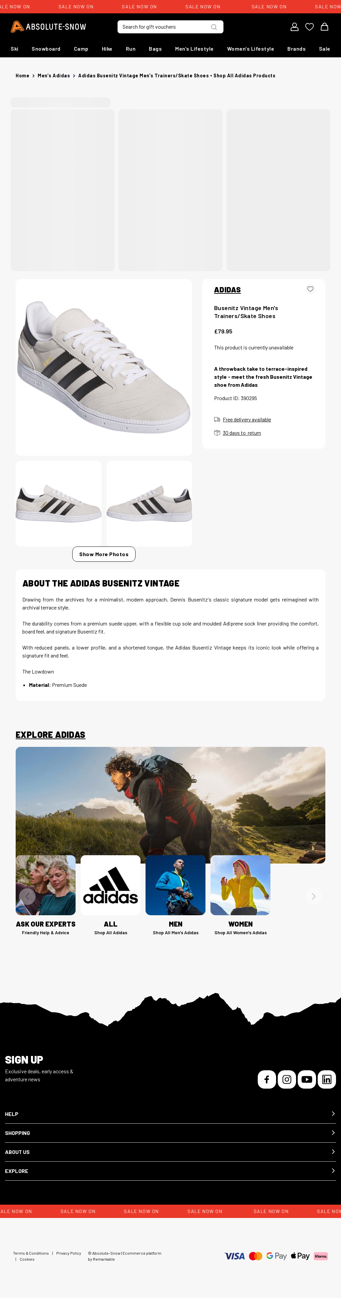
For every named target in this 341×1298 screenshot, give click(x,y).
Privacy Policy (68, 1253)
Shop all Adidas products (244, 75)
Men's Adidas (54, 75)
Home (22, 75)
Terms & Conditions (31, 1253)
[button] (170, 1114)
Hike (107, 48)
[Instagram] (287, 1079)
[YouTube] (307, 1079)
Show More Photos (104, 554)
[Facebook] (267, 1079)
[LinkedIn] (327, 1079)
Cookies (27, 1259)
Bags (155, 48)
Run (131, 48)
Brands (296, 48)
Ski (15, 48)
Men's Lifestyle (194, 48)
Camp (81, 48)
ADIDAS (227, 289)
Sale (324, 48)
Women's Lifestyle (250, 48)
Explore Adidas (51, 734)
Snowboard (46, 48)
